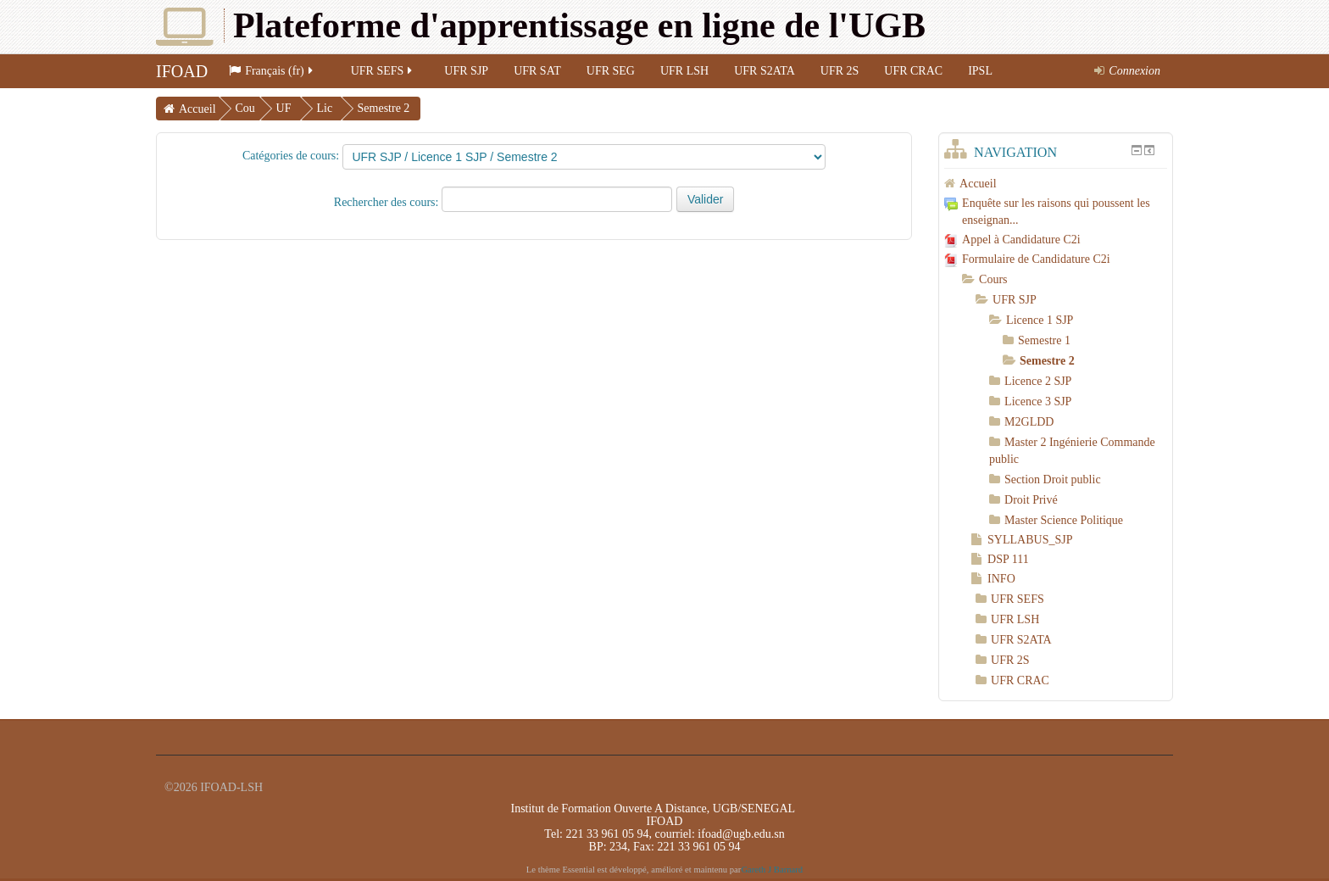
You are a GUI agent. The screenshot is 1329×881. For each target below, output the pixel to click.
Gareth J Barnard (772, 869)
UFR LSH (684, 70)
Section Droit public (1052, 479)
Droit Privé (1031, 499)
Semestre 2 (384, 108)
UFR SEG (611, 70)
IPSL (980, 70)
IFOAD (182, 71)
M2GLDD (1029, 421)
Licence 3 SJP (1037, 401)
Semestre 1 (1044, 340)
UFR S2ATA (764, 70)
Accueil (197, 109)
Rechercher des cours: (388, 202)
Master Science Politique (1063, 520)
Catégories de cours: (290, 155)
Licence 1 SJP (1039, 320)
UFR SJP (466, 70)
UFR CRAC (913, 70)
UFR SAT (537, 70)
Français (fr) (272, 70)
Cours (993, 279)
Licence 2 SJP (1037, 381)
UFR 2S (839, 70)
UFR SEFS (383, 70)
